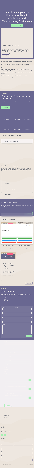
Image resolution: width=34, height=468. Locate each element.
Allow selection (17, 240)
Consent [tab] (6, 227)
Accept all (17, 238)
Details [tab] (28, 227)
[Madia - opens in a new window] (29, 225)
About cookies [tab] (17, 227)
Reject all (17, 242)
